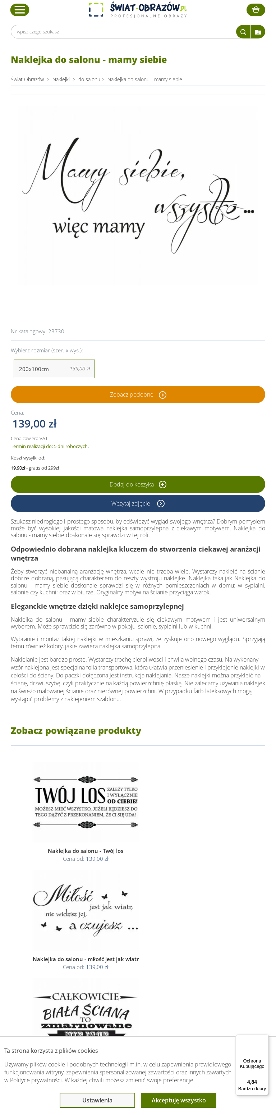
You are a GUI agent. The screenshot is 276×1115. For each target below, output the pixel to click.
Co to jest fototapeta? (215, 951)
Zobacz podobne (131, 394)
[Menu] (264, 1038)
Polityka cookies (129, 951)
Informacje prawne (134, 920)
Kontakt (49, 968)
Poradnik (201, 934)
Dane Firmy (53, 934)
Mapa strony (205, 960)
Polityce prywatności (36, 1080)
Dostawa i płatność (62, 951)
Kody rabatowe (57, 960)
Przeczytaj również (213, 920)
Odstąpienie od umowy (137, 960)
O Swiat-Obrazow (60, 943)
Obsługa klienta (58, 920)
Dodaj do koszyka (138, 484)
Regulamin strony (130, 934)
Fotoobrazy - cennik (213, 943)
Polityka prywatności (133, 943)
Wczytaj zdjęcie (131, 503)
